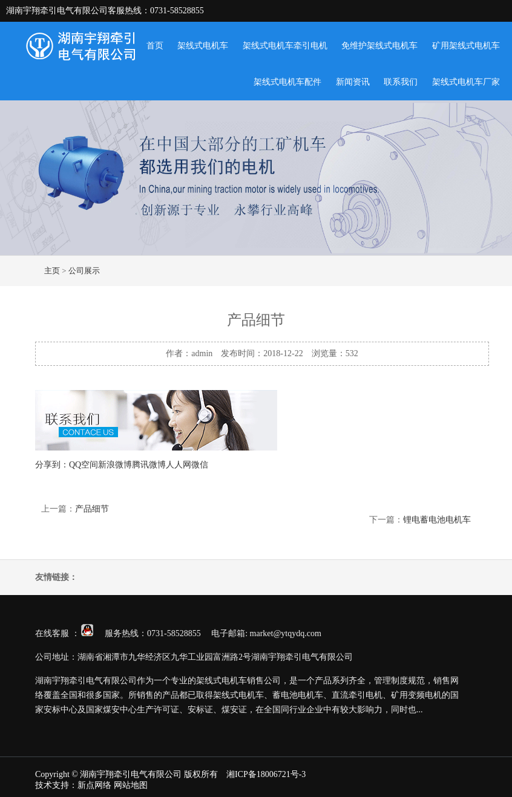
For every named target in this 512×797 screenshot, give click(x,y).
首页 (154, 45)
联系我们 (401, 81)
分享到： (52, 464)
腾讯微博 (149, 464)
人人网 (178, 464)
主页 (52, 270)
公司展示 (84, 270)
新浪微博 (115, 464)
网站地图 (131, 785)
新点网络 (94, 785)
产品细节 (92, 508)
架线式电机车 (202, 45)
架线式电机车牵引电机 (285, 45)
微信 (199, 464)
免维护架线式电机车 (379, 45)
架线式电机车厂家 (466, 81)
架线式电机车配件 (287, 81)
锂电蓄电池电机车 (437, 519)
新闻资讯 (353, 81)
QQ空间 (83, 464)
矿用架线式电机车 (466, 45)
